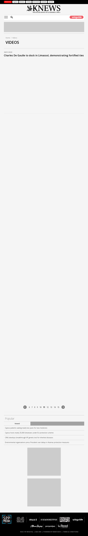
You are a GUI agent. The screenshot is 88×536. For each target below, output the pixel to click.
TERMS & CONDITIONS (70, 532)
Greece (22, 2)
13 (51, 407)
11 (44, 407)
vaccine (51, 2)
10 (40, 407)
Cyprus (15, 2)
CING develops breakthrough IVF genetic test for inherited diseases (29, 437)
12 (48, 407)
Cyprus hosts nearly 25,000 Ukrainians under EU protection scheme (29, 433)
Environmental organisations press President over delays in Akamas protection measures (37, 442)
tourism (43, 2)
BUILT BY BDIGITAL (26, 532)
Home (8, 38)
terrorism (36, 2)
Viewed (17, 423)
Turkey (29, 2)
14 (55, 407)
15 (58, 407)
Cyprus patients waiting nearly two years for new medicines (26, 428)
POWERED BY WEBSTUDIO (52, 532)
